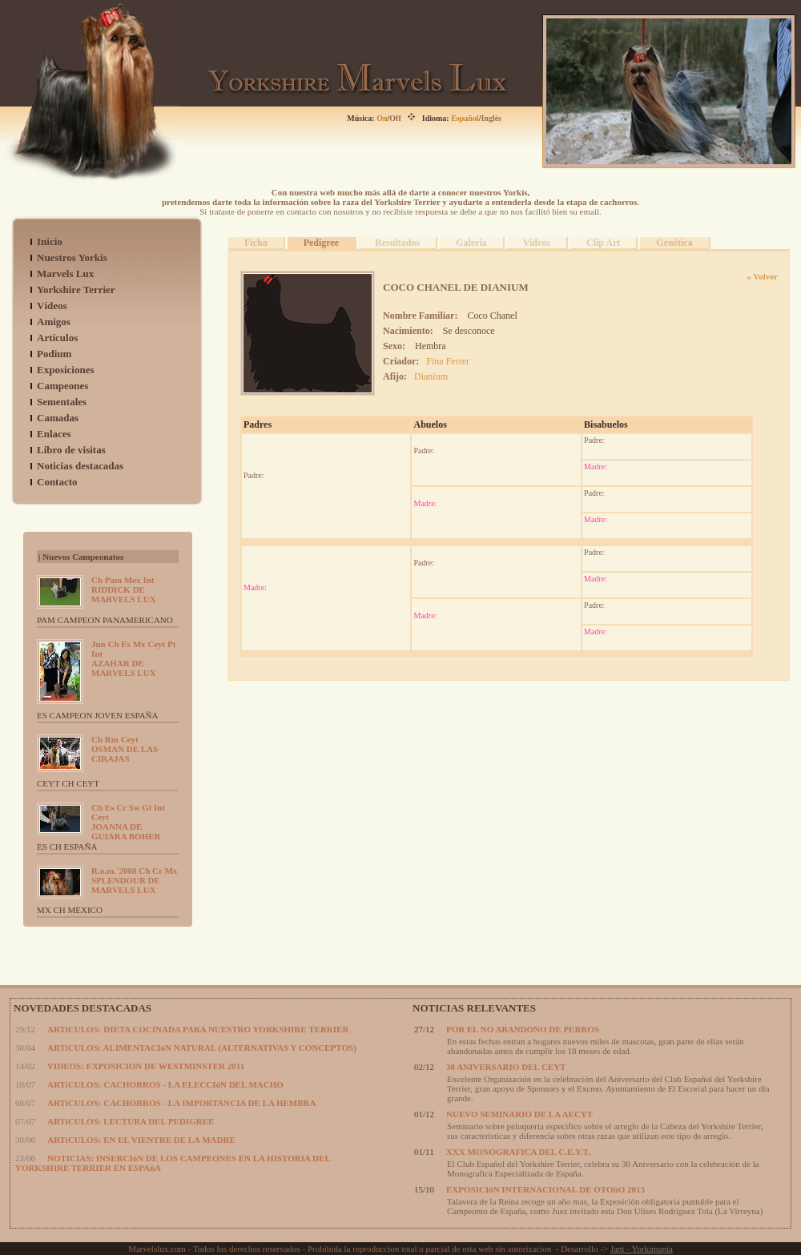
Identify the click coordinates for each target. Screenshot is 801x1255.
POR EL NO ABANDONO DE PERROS (522, 1029)
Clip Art (603, 242)
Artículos (57, 338)
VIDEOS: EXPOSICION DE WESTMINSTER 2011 (145, 1066)
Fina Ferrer (447, 361)
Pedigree (321, 242)
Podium (54, 354)
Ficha (256, 242)
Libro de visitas (71, 450)
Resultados (397, 242)
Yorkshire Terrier (76, 290)
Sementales (62, 402)
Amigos (53, 322)
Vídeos (52, 306)
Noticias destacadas (80, 466)
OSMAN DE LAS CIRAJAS (124, 748)
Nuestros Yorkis (72, 257)
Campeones (62, 386)
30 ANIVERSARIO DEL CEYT (506, 1067)
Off (394, 118)
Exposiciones (66, 370)
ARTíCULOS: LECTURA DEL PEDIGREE (130, 1121)
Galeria (471, 242)
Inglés (491, 118)
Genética (674, 242)
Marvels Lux (65, 273)
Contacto (57, 482)
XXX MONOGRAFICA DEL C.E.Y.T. (518, 1151)
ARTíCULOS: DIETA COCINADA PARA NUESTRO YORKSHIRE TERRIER (197, 1029)
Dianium (431, 376)
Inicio (49, 241)
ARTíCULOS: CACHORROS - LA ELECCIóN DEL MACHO (165, 1084)
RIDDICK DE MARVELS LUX (123, 589)
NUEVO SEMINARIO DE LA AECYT (519, 1114)
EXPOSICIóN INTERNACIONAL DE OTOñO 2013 (545, 1189)
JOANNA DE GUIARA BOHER (128, 821)
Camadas (57, 418)
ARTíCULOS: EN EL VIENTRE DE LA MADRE (141, 1139)
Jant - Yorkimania (641, 1248)
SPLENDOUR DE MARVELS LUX (134, 880)
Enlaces (54, 434)
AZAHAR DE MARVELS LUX (133, 658)
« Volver (762, 276)
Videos (536, 242)
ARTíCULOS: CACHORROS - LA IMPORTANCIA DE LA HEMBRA (181, 1103)
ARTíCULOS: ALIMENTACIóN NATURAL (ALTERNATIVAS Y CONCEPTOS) (201, 1047)
